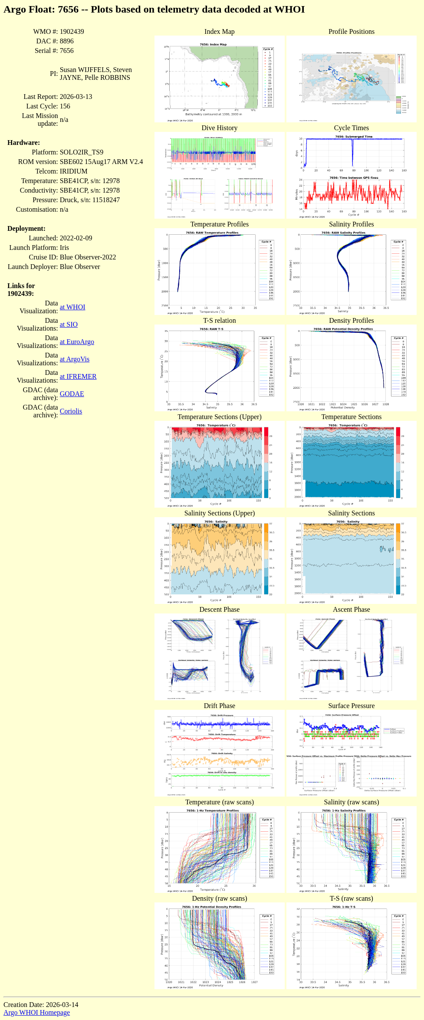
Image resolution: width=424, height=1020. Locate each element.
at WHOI (72, 307)
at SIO (69, 324)
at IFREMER (78, 376)
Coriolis (71, 411)
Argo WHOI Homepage (36, 1012)
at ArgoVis (75, 359)
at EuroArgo (77, 341)
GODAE (72, 393)
